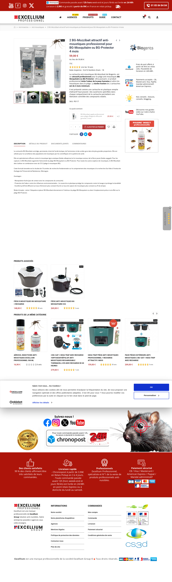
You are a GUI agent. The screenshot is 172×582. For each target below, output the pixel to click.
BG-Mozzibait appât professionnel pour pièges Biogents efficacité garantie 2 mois (93, 116)
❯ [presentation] (156, 328)
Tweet (86, 134)
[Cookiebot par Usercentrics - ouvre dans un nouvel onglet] (16, 577)
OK (151, 562)
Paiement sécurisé (96, 545)
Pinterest (90, 134)
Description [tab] (19, 143)
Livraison (92, 539)
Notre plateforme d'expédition (64, 533)
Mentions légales (58, 545)
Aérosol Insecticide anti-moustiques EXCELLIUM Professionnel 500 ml (27, 372)
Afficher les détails (40, 577)
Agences (55, 539)
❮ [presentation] (153, 328)
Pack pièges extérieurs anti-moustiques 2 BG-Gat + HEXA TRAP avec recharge (140, 372)
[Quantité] (75, 126)
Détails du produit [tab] (38, 143)
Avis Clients (165, 218)
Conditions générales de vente (101, 552)
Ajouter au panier (94, 127)
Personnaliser (151, 570)
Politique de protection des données (67, 552)
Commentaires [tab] (79, 143)
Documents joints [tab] (60, 143)
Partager (81, 134)
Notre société (57, 527)
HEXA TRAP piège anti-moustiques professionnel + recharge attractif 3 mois (103, 372)
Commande (93, 533)
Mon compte (157, 17)
